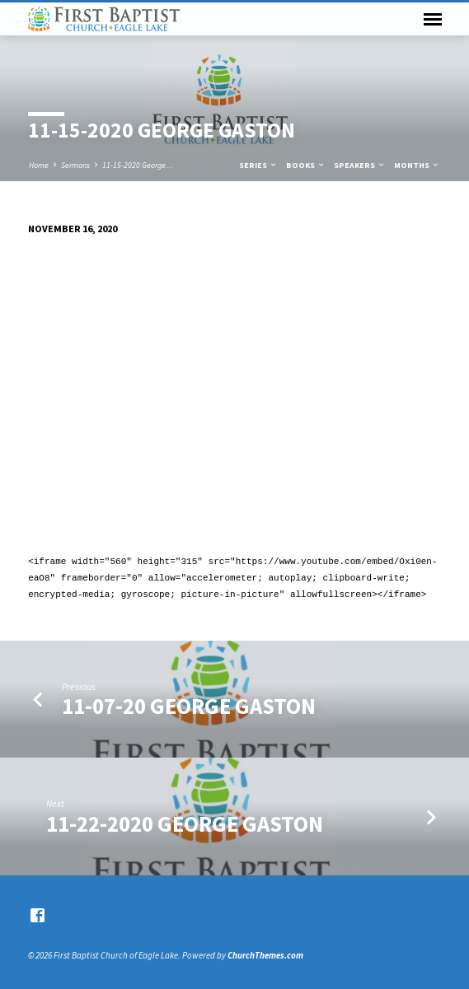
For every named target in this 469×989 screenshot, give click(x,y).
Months (417, 165)
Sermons (75, 165)
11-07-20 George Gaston (189, 706)
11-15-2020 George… (138, 165)
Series (258, 165)
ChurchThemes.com (265, 955)
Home (39, 165)
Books (306, 165)
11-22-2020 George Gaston (184, 823)
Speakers (360, 165)
